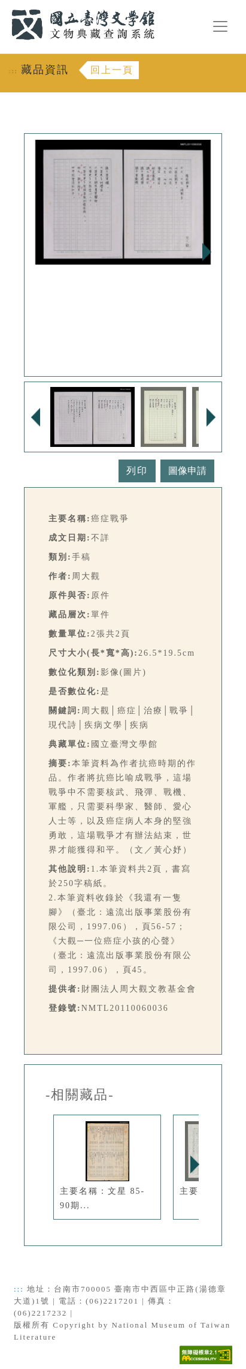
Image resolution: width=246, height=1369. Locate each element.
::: (4, 7)
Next (206, 252)
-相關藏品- (79, 1095)
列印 (137, 471)
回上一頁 (111, 70)
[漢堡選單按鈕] (220, 26)
